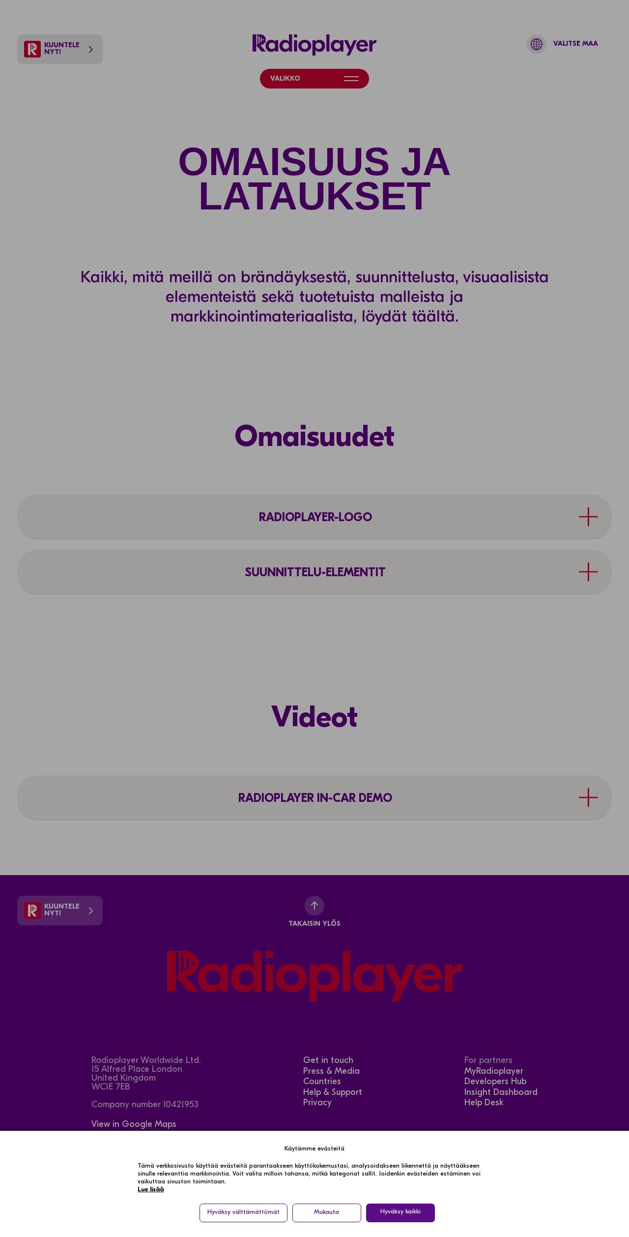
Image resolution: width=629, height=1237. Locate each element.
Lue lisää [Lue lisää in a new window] (151, 1190)
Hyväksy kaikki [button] (400, 1212)
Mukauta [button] (326, 1212)
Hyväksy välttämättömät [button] (243, 1212)
